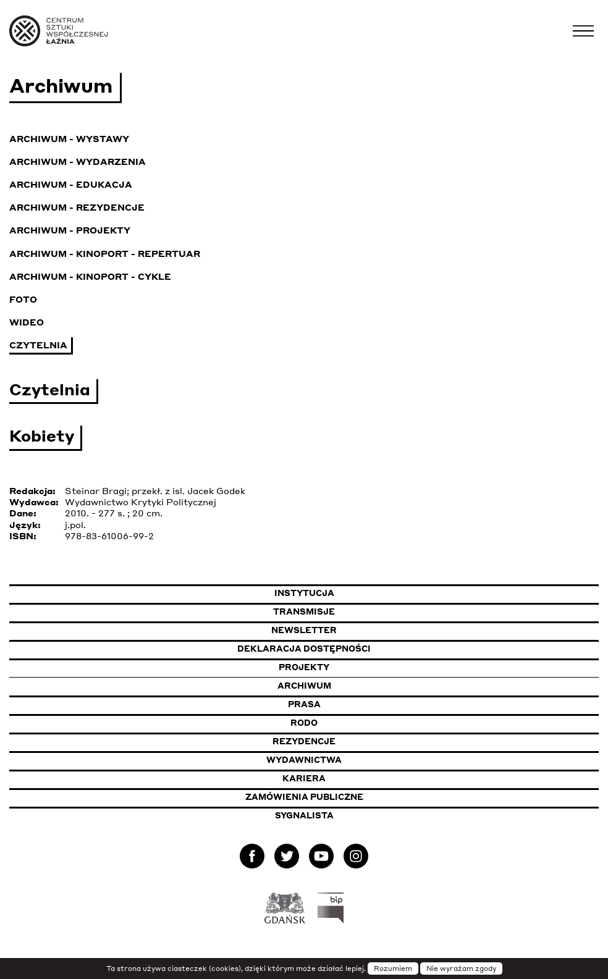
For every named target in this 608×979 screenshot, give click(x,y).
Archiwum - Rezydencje (77, 206)
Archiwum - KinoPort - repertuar (104, 253)
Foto (23, 299)
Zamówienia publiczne (336, 796)
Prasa (304, 704)
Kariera (304, 778)
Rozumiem (393, 968)
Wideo (26, 321)
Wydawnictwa (304, 760)
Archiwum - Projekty (69, 229)
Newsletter (304, 630)
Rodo (304, 723)
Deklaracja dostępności (304, 648)
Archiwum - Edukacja (70, 184)
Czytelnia (38, 344)
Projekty (304, 667)
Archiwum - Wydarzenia (77, 161)
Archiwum (304, 686)
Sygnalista (304, 815)
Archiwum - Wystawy (69, 138)
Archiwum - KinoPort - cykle (90, 276)
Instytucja (304, 593)
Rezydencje (304, 741)
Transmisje (364, 611)
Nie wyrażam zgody (461, 968)
